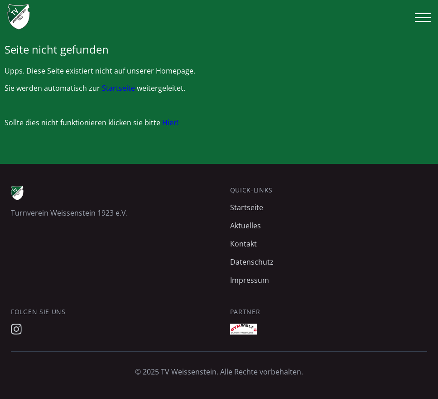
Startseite (118, 88)
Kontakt (243, 244)
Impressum (249, 280)
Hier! (170, 123)
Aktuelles (245, 226)
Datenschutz (252, 262)
